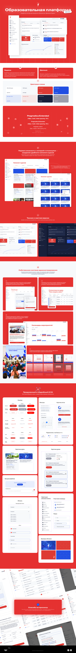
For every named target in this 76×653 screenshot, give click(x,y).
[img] (68, 650)
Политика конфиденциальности (37, 650)
